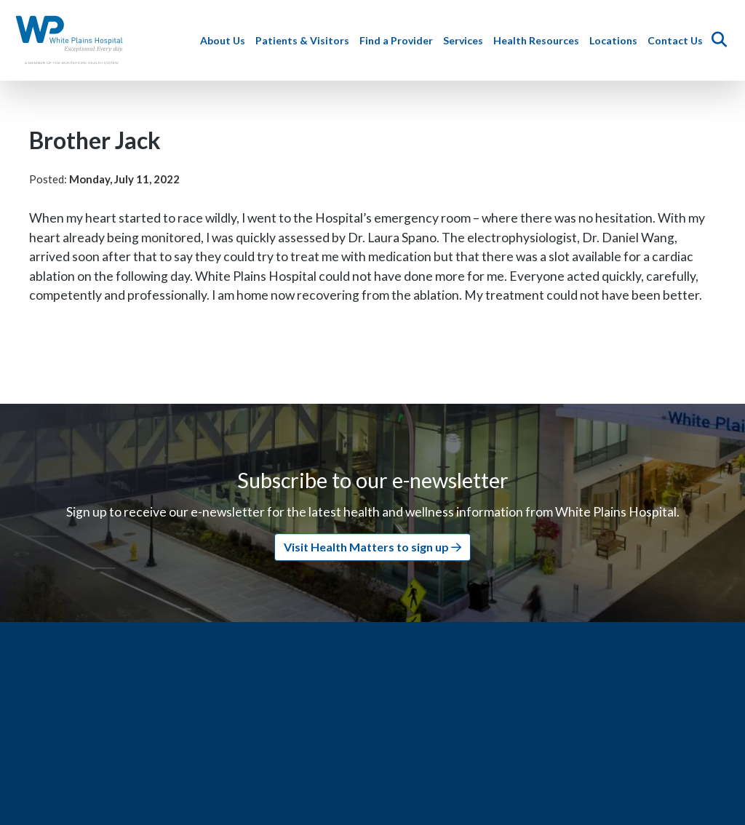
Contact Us (677, 40)
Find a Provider (398, 40)
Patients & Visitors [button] (304, 40)
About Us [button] (224, 40)
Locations (615, 40)
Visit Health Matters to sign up (372, 547)
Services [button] (465, 40)
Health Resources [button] (538, 40)
